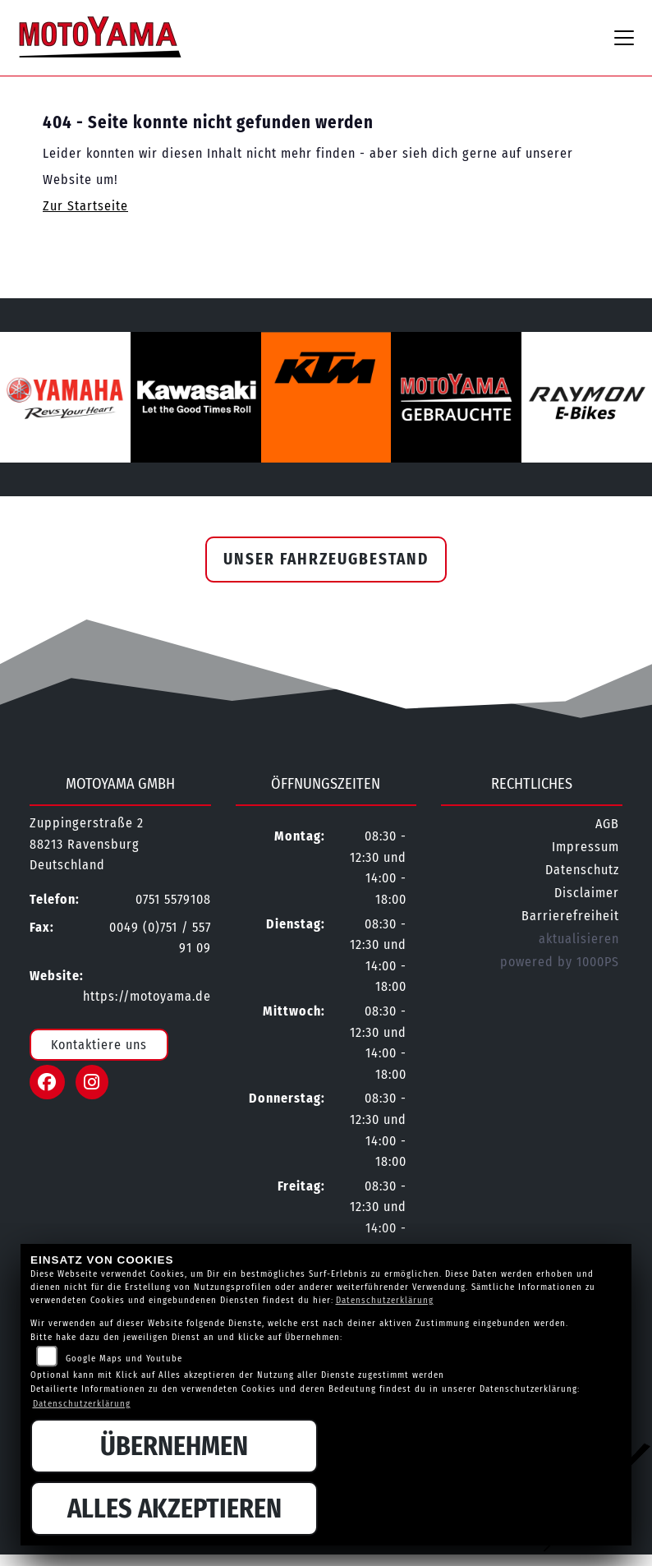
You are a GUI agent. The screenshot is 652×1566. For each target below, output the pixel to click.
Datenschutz (582, 869)
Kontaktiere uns (99, 1044)
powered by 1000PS (559, 962)
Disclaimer (586, 892)
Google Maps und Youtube (124, 1358)
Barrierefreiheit (570, 915)
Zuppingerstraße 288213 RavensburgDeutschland (87, 844)
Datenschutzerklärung (385, 1300)
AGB (607, 823)
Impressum (585, 846)
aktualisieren (579, 939)
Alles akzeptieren (174, 1508)
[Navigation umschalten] (624, 37)
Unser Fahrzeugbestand (326, 559)
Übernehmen (174, 1446)
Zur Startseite (85, 206)
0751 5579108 (173, 899)
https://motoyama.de (147, 996)
